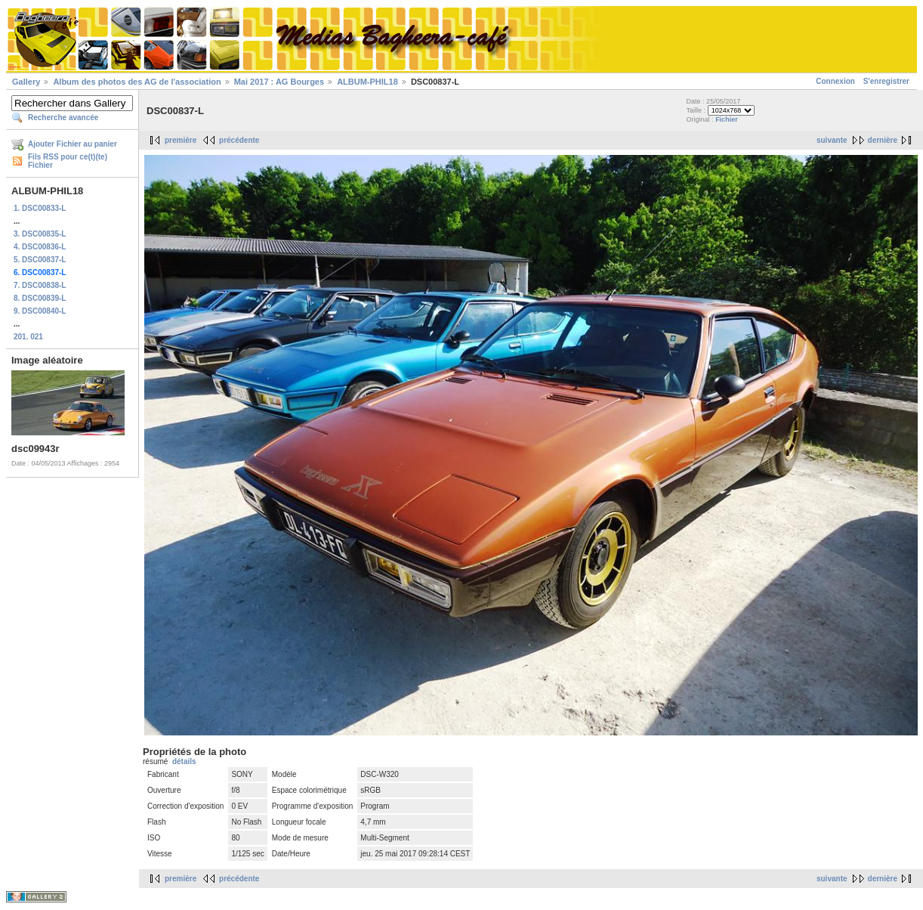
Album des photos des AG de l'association (137, 81)
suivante (831, 140)
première (180, 140)
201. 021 (28, 337)
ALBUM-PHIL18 (367, 81)
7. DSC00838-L (40, 285)
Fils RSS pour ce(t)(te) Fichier (67, 161)
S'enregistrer (886, 81)
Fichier (726, 119)
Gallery (26, 81)
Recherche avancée (63, 117)
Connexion (835, 81)
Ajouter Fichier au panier (72, 144)
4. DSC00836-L (40, 247)
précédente (239, 140)
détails (184, 761)
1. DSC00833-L (40, 208)
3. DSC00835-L (40, 234)
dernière (882, 140)
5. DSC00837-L (40, 259)
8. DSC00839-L (40, 298)
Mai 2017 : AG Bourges (279, 81)
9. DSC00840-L (40, 311)
